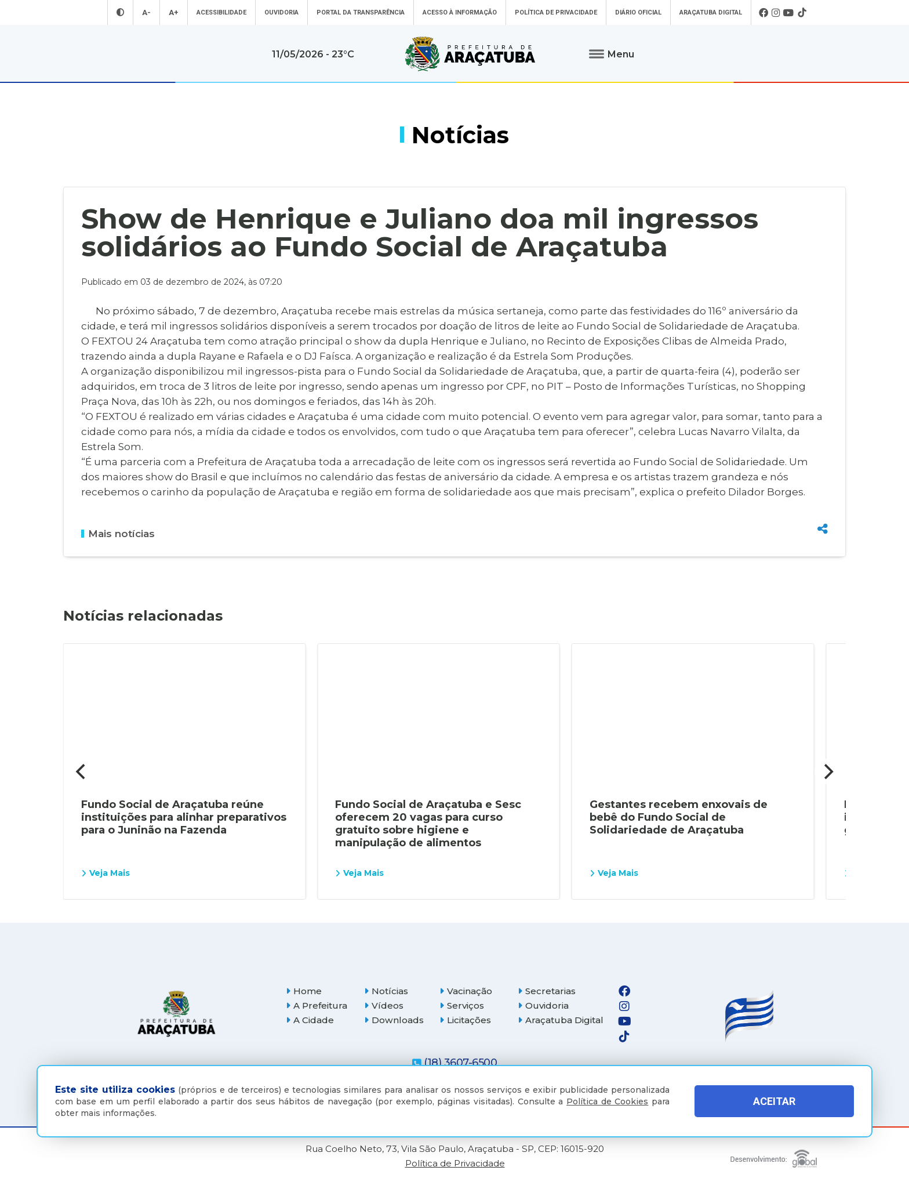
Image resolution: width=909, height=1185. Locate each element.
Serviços (461, 1005)
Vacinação (465, 990)
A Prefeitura (316, 1005)
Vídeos (383, 1005)
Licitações (465, 1019)
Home (304, 990)
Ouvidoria (281, 12)
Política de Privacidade (556, 12)
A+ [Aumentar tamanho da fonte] (174, 12)
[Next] (827, 771)
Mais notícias (118, 533)
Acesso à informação (460, 12)
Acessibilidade (221, 12)
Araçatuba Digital (710, 12)
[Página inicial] (176, 1013)
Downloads (394, 1019)
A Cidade (310, 1019)
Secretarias (547, 990)
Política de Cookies (607, 1101)
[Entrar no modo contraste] (120, 12)
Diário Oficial (638, 12)
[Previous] (81, 771)
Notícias (386, 990)
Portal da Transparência (361, 12)
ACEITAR (774, 1101)
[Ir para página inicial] (470, 54)
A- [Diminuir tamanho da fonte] (146, 12)
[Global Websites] (773, 1156)
